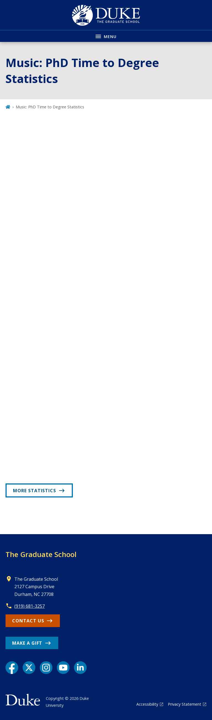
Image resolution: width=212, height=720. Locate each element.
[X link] (29, 667)
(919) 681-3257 (29, 606)
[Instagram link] (46, 667)
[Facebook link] (12, 667)
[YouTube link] (63, 667)
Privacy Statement (184, 704)
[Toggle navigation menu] (106, 36)
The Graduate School (41, 554)
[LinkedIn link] (80, 667)
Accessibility (147, 704)
